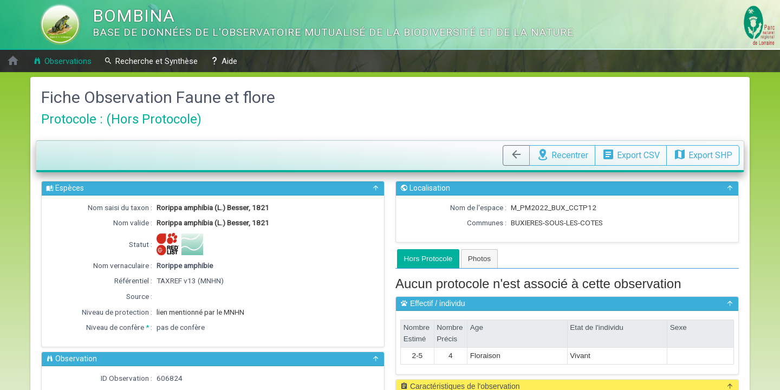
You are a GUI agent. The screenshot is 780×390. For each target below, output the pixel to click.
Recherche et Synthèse (151, 61)
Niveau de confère (115, 327)
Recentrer (562, 153)
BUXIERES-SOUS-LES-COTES (557, 222)
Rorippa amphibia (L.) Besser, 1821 (213, 207)
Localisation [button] (567, 188)
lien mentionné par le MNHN (200, 312)
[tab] (428, 258)
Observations (62, 61)
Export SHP (702, 153)
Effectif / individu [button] (567, 303)
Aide (223, 61)
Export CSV (631, 153)
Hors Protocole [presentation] (428, 259)
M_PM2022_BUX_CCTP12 (553, 207)
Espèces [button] (213, 188)
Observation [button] (213, 358)
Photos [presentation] (479, 259)
